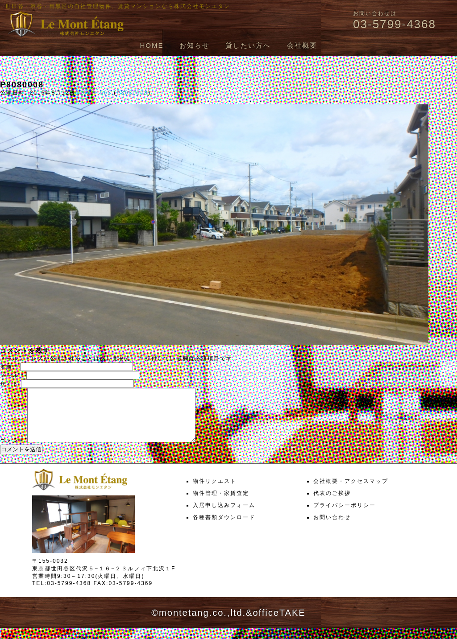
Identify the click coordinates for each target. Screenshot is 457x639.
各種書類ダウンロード (224, 528)
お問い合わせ (332, 528)
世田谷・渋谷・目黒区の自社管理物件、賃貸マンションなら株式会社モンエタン (117, 6)
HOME (151, 45)
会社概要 (302, 45)
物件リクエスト (215, 492)
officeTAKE (279, 623)
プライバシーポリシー (344, 516)
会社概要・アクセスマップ (350, 492)
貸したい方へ (248, 45)
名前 (9, 367)
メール (12, 375)
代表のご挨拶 (332, 504)
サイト (9, 384)
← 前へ (10, 100)
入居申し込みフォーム (224, 516)
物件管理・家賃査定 (221, 504)
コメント (12, 451)
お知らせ (194, 45)
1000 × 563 (93, 93)
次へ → (34, 100)
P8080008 (132, 93)
